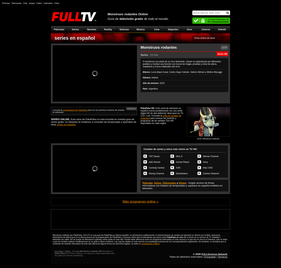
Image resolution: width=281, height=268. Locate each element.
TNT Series (154, 156)
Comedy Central (156, 168)
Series (75, 29)
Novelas (91, 29)
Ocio (189, 29)
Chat (25, 3)
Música (141, 29)
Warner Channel (210, 156)
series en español (74, 38)
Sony (205, 162)
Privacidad (210, 256)
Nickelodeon (182, 173)
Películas (59, 29)
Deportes (173, 29)
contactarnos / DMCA (150, 244)
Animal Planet (182, 162)
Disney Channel (156, 173)
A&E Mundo (154, 162)
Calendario (48, 3)
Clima (56, 3)
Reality (108, 29)
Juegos (32, 3)
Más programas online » (140, 201)
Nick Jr (179, 156)
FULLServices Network (214, 254)
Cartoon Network (211, 173)
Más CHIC (208, 168)
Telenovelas (169, 183)
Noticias (124, 29)
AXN (178, 168)
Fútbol (39, 3)
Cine (156, 29)
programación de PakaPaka (75, 110)
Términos (222, 256)
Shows (182, 183)
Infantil (222, 29)
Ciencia (205, 29)
